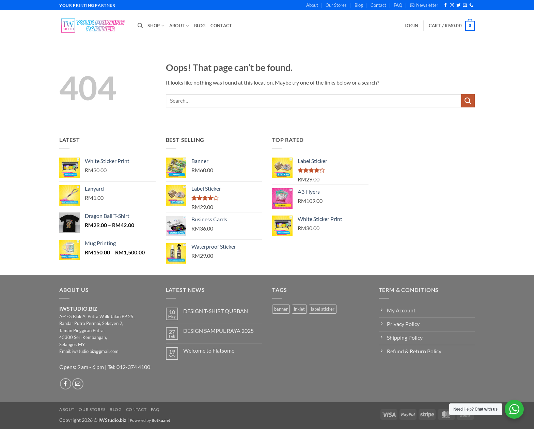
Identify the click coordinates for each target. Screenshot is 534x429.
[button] (424, 5)
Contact (378, 5)
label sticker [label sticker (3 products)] (322, 309)
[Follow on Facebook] (445, 5)
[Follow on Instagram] (452, 5)
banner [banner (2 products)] (281, 309)
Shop (155, 26)
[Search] (140, 25)
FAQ (398, 5)
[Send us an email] (465, 5)
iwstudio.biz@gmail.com (95, 351)
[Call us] (471, 5)
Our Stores (336, 5)
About (312, 5)
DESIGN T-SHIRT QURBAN (215, 311)
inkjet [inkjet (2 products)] (299, 309)
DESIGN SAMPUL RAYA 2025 (218, 330)
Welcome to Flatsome (208, 350)
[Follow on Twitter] (458, 5)
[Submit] (468, 100)
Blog (359, 5)
